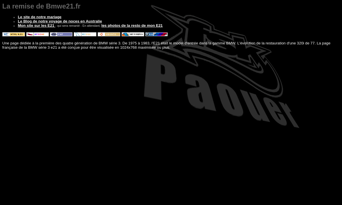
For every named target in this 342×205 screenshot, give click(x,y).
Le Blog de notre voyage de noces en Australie (60, 21)
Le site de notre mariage (39, 17)
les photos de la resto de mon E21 (132, 25)
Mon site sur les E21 (36, 25)
